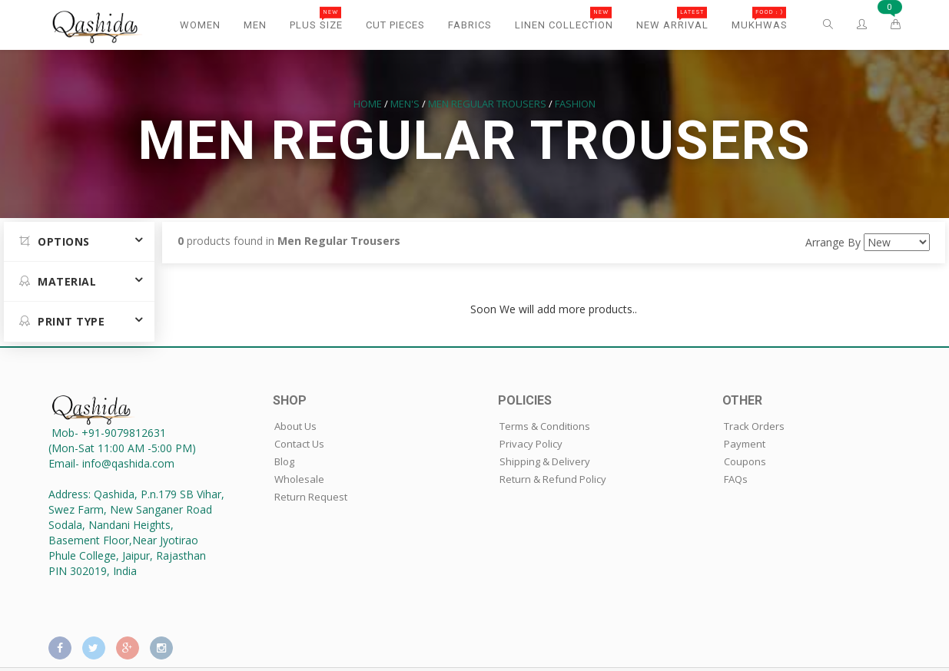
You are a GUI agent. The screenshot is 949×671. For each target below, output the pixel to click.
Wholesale (299, 479)
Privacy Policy (530, 444)
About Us (295, 426)
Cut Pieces (395, 25)
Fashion (575, 104)
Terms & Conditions (544, 426)
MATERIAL (57, 281)
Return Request (310, 497)
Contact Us (299, 444)
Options (54, 241)
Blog (284, 461)
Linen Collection (564, 19)
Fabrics (470, 25)
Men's (405, 104)
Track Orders (754, 426)
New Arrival (672, 19)
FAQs (736, 479)
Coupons (745, 461)
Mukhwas (760, 19)
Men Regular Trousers (487, 104)
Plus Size (316, 19)
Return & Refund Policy (552, 479)
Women (200, 25)
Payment (744, 444)
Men (255, 25)
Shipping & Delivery (544, 461)
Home (367, 104)
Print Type (62, 321)
